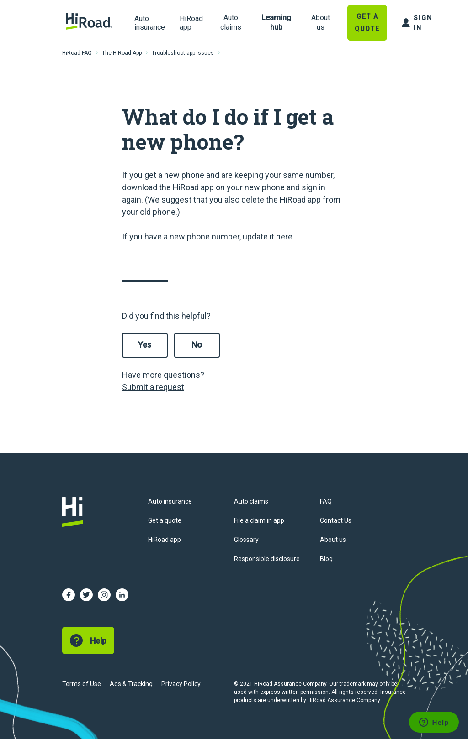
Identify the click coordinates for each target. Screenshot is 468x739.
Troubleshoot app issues (183, 53)
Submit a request (153, 387)
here (284, 236)
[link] (231, 23)
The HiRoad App (122, 53)
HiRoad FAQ (77, 53)
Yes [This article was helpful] (144, 344)
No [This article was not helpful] (196, 344)
